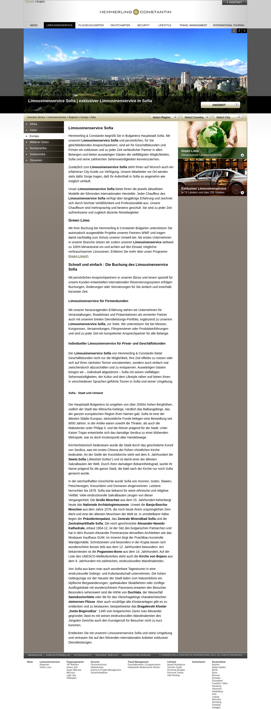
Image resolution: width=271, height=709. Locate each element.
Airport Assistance (176, 664)
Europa (84, 117)
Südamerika (37, 154)
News (34, 25)
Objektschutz (97, 667)
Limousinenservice (60, 25)
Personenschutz (99, 664)
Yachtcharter (120, 25)
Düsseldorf (217, 680)
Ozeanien (36, 160)
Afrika (33, 124)
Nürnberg (216, 702)
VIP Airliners (73, 664)
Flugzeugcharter (91, 25)
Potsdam (216, 705)
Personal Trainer (175, 672)
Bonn (214, 672)
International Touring (228, 25)
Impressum (35, 655)
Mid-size (71, 672)
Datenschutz (83, 655)
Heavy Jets (72, 667)
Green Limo (45, 667)
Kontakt (235, 2)
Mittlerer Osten (39, 142)
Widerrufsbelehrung (137, 655)
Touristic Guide (174, 667)
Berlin (215, 670)
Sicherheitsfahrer (99, 672)
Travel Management (193, 25)
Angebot (219, 105)
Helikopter (72, 678)
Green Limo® (78, 256)
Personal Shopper (176, 670)
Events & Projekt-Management (106, 670)
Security (143, 25)
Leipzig (215, 697)
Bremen (216, 675)
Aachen (216, 664)
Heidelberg (217, 691)
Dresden (216, 678)
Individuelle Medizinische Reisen (144, 667)
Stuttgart (216, 707)
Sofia (93, 117)
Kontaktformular (59, 655)
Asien (33, 130)
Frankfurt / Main (220, 683)
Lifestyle (164, 25)
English (41, 1)
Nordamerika (38, 148)
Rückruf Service (107, 655)
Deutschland (218, 662)
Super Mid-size (74, 670)
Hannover (217, 689)
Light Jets (71, 675)
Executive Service (36, 117)
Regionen (73, 117)
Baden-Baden (219, 667)
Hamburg (216, 686)
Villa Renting (173, 675)
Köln (214, 694)
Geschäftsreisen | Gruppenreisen (144, 664)
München (216, 699)
